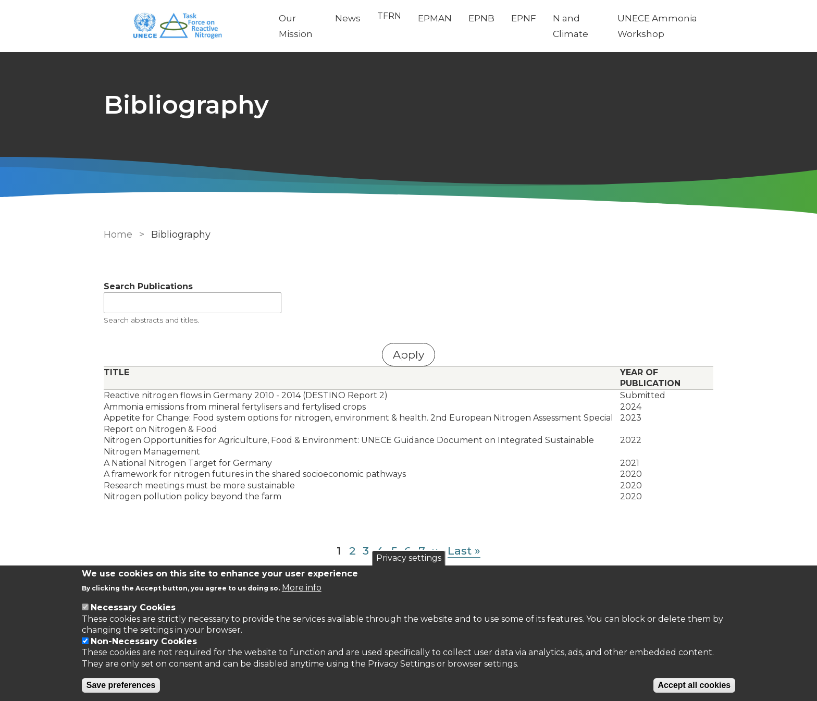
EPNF (523, 18)
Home (118, 234)
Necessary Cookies (133, 607)
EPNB (481, 18)
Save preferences (121, 685)
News (348, 18)
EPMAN (435, 18)
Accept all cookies (694, 685)
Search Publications (148, 286)
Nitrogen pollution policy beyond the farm (192, 496)
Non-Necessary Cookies (144, 641)
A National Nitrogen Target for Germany (188, 463)
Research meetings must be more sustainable (199, 485)
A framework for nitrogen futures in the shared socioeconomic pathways (255, 474)
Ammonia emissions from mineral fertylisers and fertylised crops (235, 407)
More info (301, 588)
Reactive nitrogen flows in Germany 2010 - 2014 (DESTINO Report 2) (246, 395)
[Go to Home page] (183, 26)
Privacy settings (408, 558)
